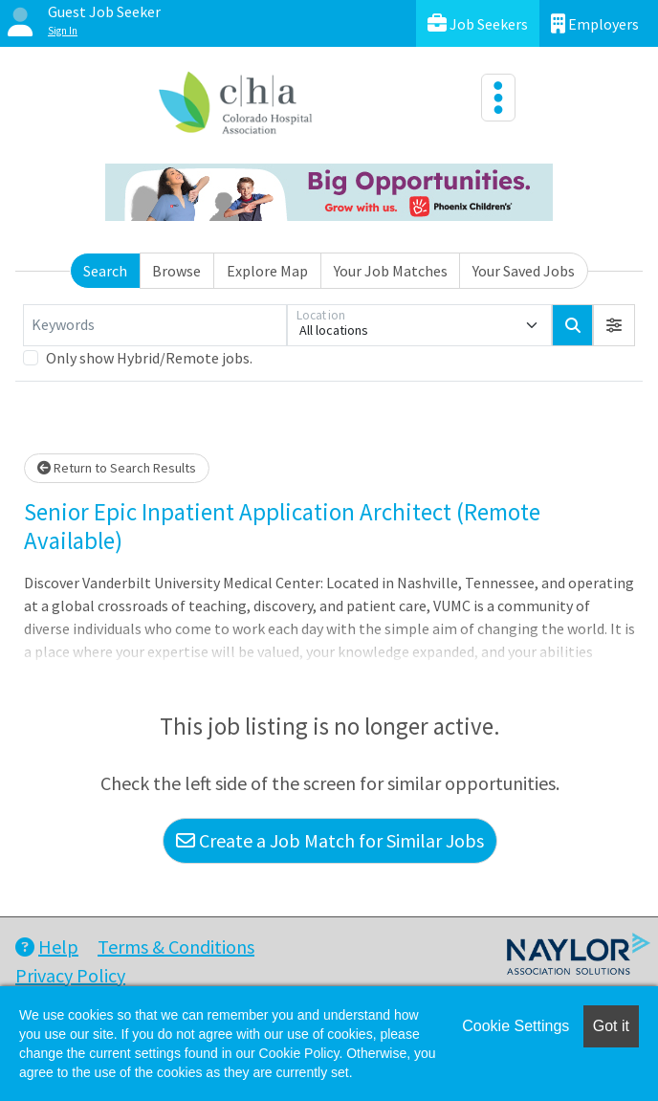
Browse (176, 270)
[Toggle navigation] (498, 97)
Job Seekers (478, 23)
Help (46, 946)
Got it (611, 1026)
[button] (614, 325)
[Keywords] (155, 325)
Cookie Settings (515, 1026)
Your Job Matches (391, 270)
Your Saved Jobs (523, 270)
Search (105, 270)
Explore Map (267, 270)
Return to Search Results (116, 467)
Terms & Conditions (176, 946)
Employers (595, 23)
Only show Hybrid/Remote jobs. (149, 357)
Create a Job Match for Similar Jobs (330, 840)
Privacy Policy (70, 975)
